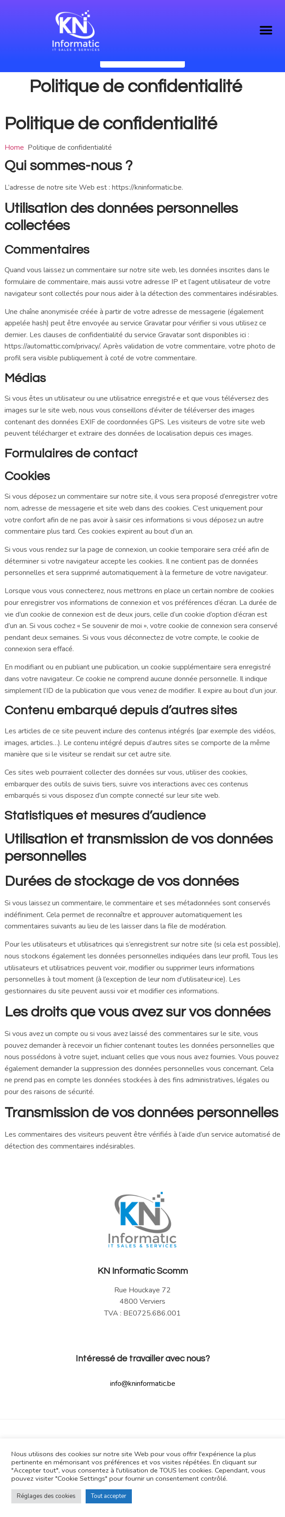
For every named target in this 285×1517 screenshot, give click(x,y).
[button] (266, 30)
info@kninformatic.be (142, 1406)
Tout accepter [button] (108, 1496)
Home (14, 170)
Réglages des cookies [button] (46, 1496)
